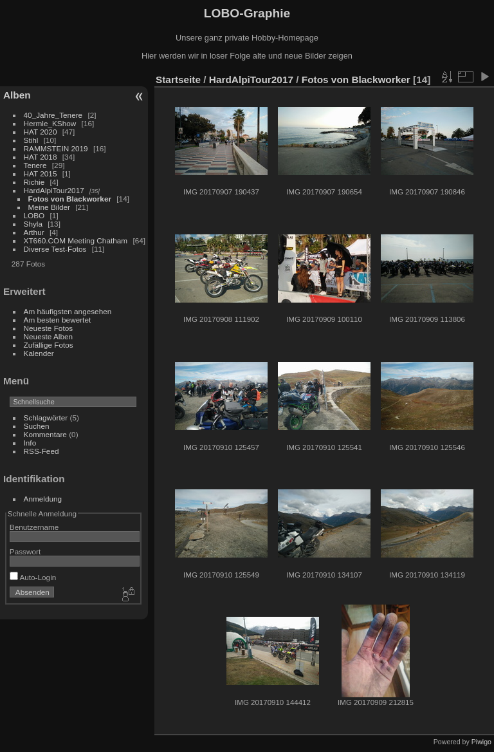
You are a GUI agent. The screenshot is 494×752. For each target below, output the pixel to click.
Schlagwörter (46, 417)
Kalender (39, 353)
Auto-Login (33, 577)
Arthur (34, 232)
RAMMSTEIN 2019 (56, 148)
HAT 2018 (40, 157)
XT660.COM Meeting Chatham (76, 240)
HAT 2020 (40, 131)
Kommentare (45, 434)
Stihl (31, 140)
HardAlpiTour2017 (54, 190)
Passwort (25, 551)
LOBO (34, 215)
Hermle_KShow (50, 123)
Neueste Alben (48, 336)
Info (30, 442)
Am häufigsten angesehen (68, 311)
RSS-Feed (41, 451)
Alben (17, 94)
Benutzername (34, 527)
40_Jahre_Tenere (53, 115)
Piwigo (481, 742)
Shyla (33, 224)
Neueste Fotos (48, 328)
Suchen (37, 426)
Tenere (35, 165)
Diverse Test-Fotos (55, 249)
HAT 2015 (40, 173)
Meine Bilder (49, 207)
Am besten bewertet (57, 319)
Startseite (178, 79)
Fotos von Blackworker (69, 198)
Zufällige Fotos (48, 345)
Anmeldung (43, 498)
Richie (34, 182)
